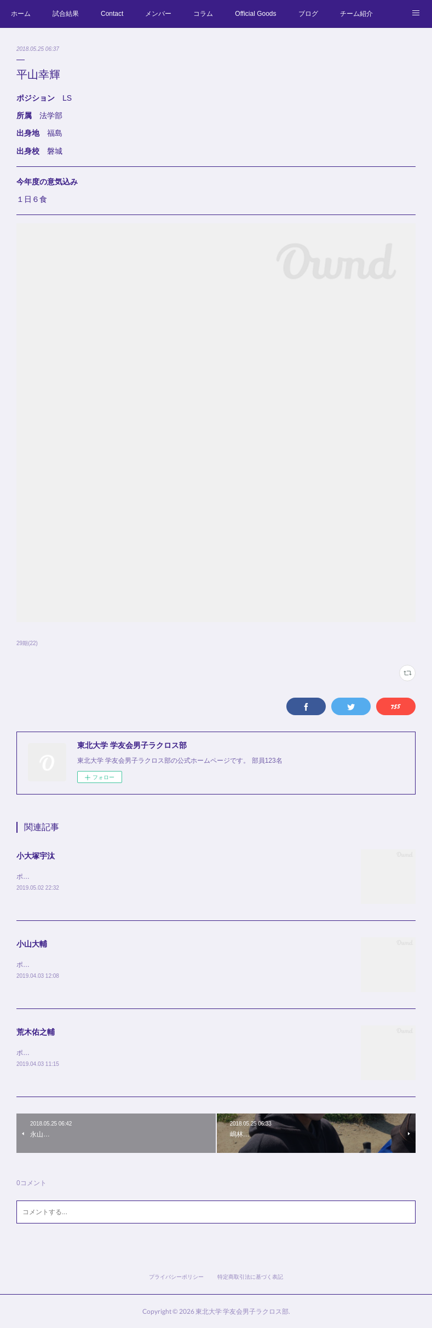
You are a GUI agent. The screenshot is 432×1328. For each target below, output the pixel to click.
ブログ (308, 14)
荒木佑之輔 (35, 1032)
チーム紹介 (356, 14)
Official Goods (255, 14)
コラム (203, 14)
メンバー (158, 14)
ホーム (21, 14)
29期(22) (27, 643)
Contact (112, 14)
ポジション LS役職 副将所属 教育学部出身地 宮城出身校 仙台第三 (125, 1053)
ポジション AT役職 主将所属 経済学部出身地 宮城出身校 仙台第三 (125, 965)
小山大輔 (31, 944)
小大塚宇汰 (35, 855)
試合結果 (66, 14)
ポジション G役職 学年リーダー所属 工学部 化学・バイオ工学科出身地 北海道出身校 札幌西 (166, 876)
